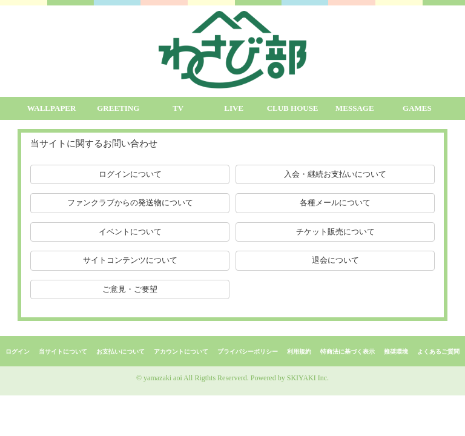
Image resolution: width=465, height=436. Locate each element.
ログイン (17, 351)
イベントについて (130, 231)
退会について (335, 260)
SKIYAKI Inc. (308, 378)
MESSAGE (354, 108)
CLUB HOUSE (292, 108)
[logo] (232, 49)
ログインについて (130, 174)
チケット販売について (335, 231)
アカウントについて (181, 351)
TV (178, 108)
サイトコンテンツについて (130, 260)
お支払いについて (120, 351)
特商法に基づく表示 (347, 351)
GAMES (417, 108)
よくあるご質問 (438, 351)
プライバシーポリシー (247, 351)
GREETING (118, 108)
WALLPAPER (51, 108)
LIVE (233, 108)
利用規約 (299, 351)
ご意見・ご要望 (129, 289)
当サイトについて (63, 351)
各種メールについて (335, 202)
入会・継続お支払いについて (335, 174)
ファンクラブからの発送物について (130, 202)
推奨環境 (396, 351)
